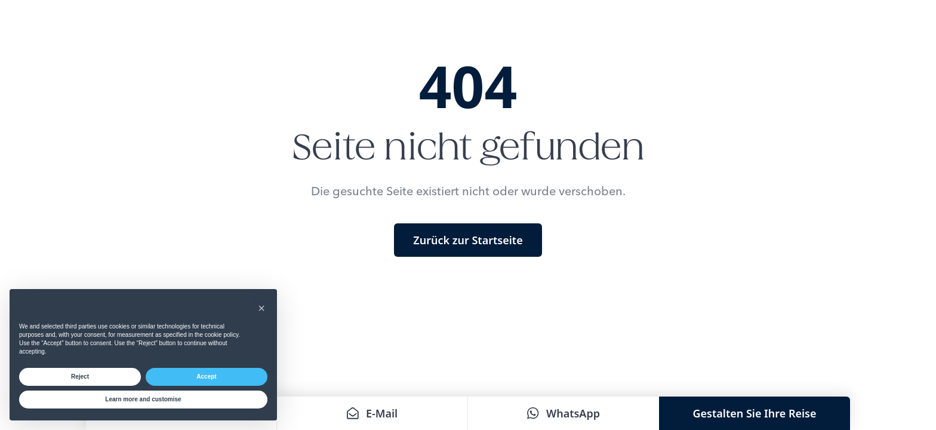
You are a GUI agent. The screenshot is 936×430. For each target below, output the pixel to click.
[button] (261, 308)
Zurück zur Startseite (467, 240)
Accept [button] (206, 376)
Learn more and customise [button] (143, 399)
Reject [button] (80, 376)
